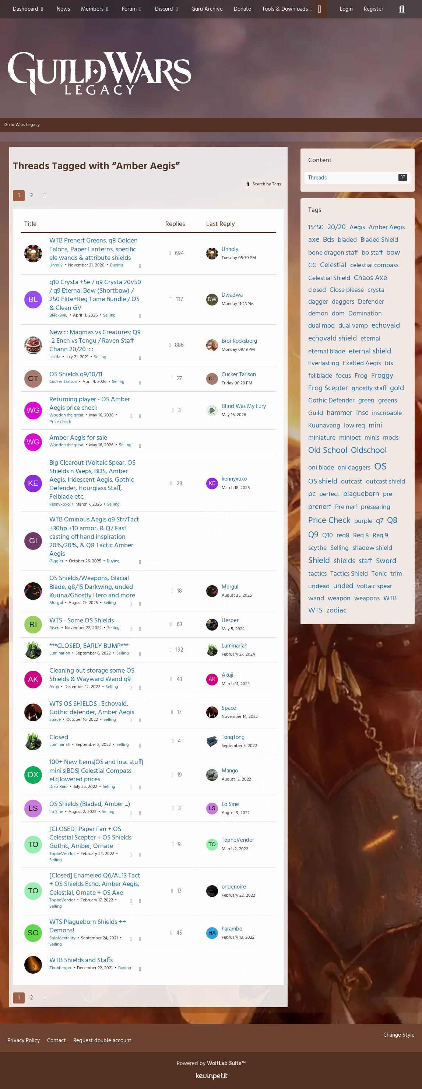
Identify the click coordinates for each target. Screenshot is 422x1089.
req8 (343, 535)
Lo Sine (56, 811)
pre (387, 494)
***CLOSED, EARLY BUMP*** (89, 646)
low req (354, 425)
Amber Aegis (387, 227)
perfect (329, 494)
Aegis (357, 227)
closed (317, 290)
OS (380, 466)
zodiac (336, 611)
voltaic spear (374, 586)
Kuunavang (324, 425)
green (366, 400)
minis (372, 438)
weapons (367, 598)
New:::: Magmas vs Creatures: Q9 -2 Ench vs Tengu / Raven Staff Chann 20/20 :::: (95, 341)
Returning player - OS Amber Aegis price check (89, 403)
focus (343, 376)
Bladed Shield (379, 240)
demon (318, 313)
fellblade (320, 376)
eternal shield (370, 351)
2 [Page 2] (31, 195)
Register (373, 9)
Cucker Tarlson (63, 381)
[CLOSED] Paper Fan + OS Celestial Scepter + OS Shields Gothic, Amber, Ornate (90, 838)
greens (387, 400)
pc (312, 494)
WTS (315, 611)
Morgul (56, 603)
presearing (375, 507)
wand (316, 598)
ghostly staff (369, 388)
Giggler (56, 561)
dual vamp (353, 326)
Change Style (399, 1035)
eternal (370, 339)
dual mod (321, 326)
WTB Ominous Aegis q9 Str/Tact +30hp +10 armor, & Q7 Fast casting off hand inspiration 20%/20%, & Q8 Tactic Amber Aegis (94, 536)
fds (388, 363)
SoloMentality (62, 938)
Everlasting (323, 363)
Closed (58, 737)
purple (363, 521)
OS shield (322, 482)
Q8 (392, 521)
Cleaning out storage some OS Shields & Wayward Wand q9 (91, 675)
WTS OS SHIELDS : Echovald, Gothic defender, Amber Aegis (91, 708)
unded (343, 586)
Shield (319, 561)
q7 (379, 521)
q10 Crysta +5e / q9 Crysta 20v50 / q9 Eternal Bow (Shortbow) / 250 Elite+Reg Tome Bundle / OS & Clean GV (95, 295)
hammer (339, 413)
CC (312, 265)
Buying (116, 265)
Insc (362, 413)
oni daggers (354, 468)
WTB (390, 598)
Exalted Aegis (362, 363)
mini (375, 426)
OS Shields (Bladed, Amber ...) (89, 804)
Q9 (313, 535)
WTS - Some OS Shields (81, 620)
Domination (365, 313)
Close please (347, 290)
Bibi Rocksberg (239, 341)
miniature (321, 438)
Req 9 (380, 535)
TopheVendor (62, 853)
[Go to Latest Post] (212, 253)
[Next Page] (44, 195)
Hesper (230, 621)
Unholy (56, 265)
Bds (328, 240)
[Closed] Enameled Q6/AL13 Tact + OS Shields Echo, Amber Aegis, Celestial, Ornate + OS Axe (94, 884)
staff (365, 561)
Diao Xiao (58, 786)
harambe (232, 929)
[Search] (402, 9)
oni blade (321, 468)
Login (346, 9)
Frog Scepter (328, 388)
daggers (343, 302)
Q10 (327, 535)
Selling (109, 315)
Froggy (382, 376)
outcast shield (385, 482)
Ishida (54, 356)
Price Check (329, 521)
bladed (347, 240)
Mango (230, 771)
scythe (317, 548)
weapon (339, 598)
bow (393, 253)
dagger (318, 302)
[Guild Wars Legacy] (211, 74)
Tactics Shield (349, 574)
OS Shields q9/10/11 (75, 374)
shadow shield (372, 548)
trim (396, 574)
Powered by (211, 1063)
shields (344, 561)
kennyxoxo (59, 504)
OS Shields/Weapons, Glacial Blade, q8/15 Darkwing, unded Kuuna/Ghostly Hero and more (92, 587)
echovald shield (332, 339)
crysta (376, 290)
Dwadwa (232, 295)
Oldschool (369, 451)
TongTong (233, 737)
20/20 (336, 227)
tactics (317, 574)
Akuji (54, 686)
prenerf (319, 507)
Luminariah (59, 653)
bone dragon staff (333, 253)
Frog (361, 376)
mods (390, 438)
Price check (60, 422)
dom (338, 313)
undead (319, 586)
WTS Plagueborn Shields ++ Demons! (87, 926)
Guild (315, 413)
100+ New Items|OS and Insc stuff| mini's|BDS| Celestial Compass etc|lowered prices (96, 771)
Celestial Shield (329, 278)
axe (313, 240)
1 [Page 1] (19, 195)
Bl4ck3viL (58, 315)
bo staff (372, 253)
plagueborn (361, 494)
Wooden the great (66, 415)
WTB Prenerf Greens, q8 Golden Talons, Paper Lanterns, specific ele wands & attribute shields (93, 249)
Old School (327, 451)
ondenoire (234, 887)
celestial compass (374, 265)
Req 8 (361, 535)
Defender (371, 302)
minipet (350, 438)
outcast (351, 482)
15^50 (316, 227)
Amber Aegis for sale (78, 438)
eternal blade (326, 351)
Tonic (379, 574)
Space (55, 719)
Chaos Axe (370, 278)
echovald (386, 326)
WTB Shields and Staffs (81, 960)
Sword (386, 561)
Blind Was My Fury (244, 406)
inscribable (387, 413)
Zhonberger (60, 967)
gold (397, 388)
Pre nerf (346, 507)
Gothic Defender (331, 400)
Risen (54, 627)
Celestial (333, 265)
